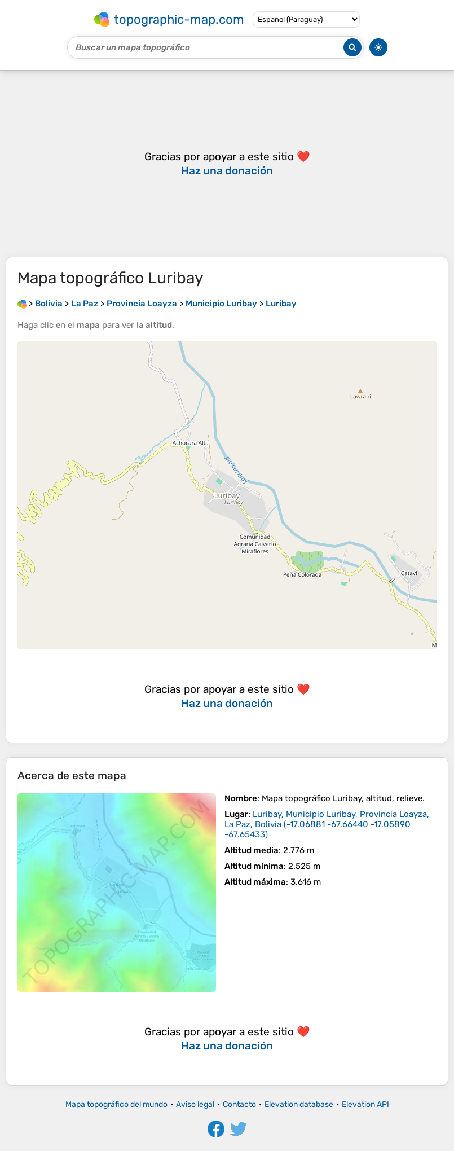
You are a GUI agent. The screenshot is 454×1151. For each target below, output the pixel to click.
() (326, 824)
